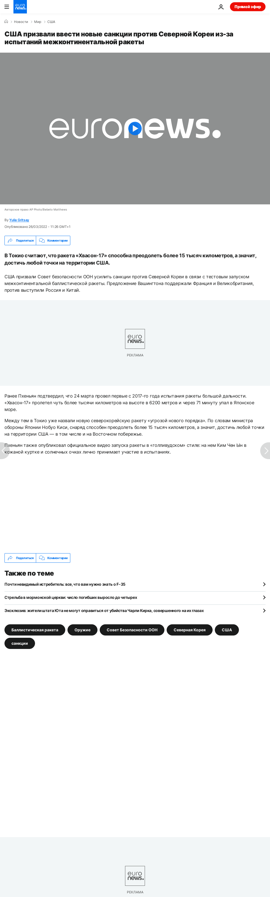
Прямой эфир (247, 6)
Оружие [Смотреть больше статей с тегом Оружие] (82, 629)
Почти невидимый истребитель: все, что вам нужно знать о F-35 (64, 584)
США (51, 22)
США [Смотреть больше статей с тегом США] (227, 629)
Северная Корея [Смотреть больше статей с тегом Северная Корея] (190, 629)
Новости (21, 22)
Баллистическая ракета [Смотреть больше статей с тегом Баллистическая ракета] (34, 629)
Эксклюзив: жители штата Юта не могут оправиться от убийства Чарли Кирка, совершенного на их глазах (104, 610)
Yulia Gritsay (19, 220)
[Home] (6, 22)
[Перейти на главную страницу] (20, 6)
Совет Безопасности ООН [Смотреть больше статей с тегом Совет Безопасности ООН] (132, 629)
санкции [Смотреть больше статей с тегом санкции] (19, 643)
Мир (37, 22)
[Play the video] (135, 128)
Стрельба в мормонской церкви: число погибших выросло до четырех (70, 597)
